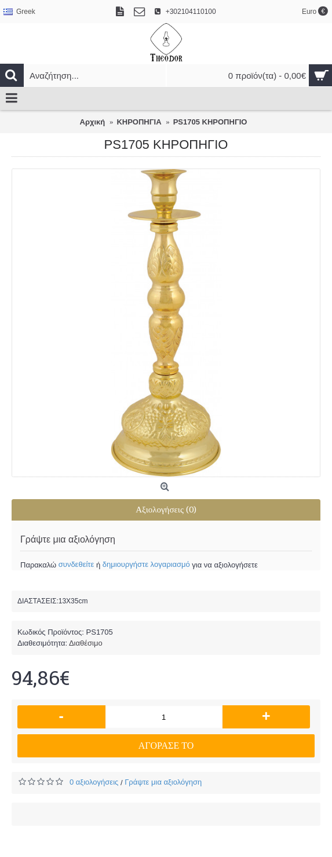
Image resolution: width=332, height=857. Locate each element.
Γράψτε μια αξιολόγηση (163, 782)
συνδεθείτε (76, 564)
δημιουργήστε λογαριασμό (146, 564)
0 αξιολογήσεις (94, 782)
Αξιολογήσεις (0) (166, 509)
